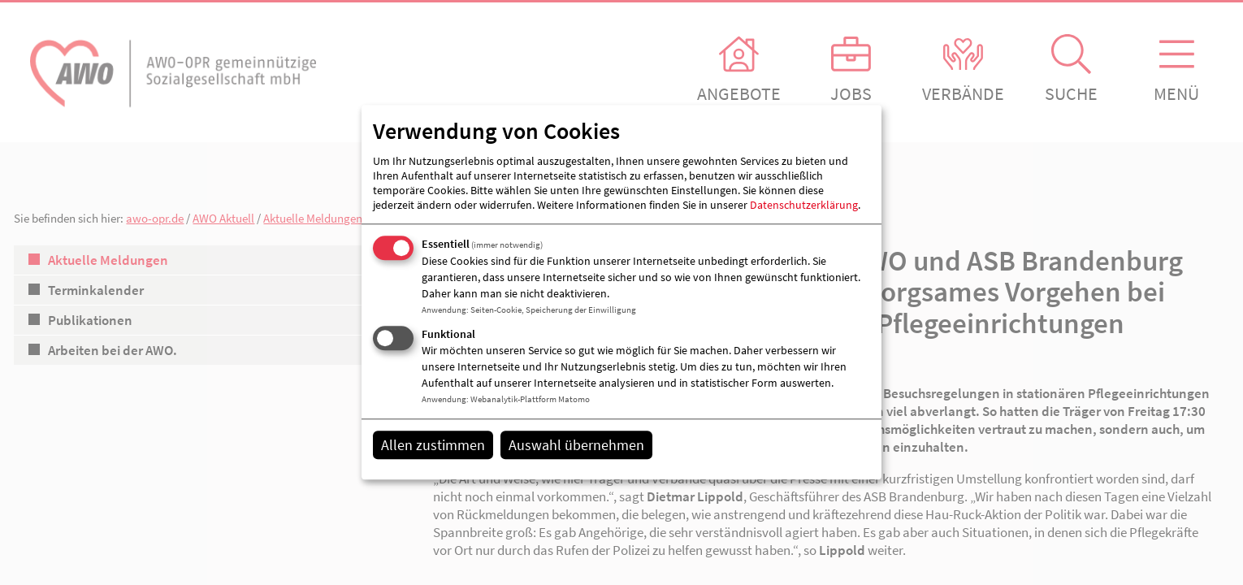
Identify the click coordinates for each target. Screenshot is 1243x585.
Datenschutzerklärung (804, 204)
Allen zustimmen (433, 445)
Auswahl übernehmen (576, 445)
